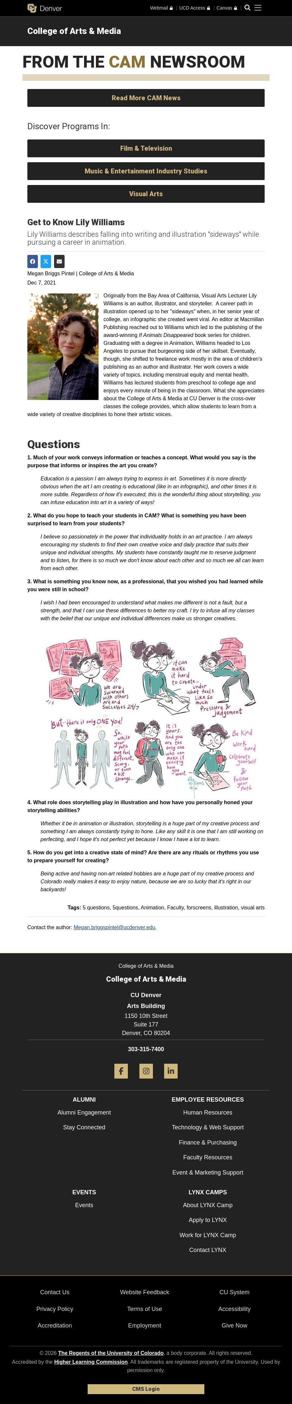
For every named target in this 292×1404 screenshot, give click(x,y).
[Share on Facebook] (32, 261)
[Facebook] (121, 1081)
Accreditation (55, 1325)
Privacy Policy (54, 1309)
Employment (144, 1325)
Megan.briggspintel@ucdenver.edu (115, 927)
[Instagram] (146, 1081)
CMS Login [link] (146, 1389)
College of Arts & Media (74, 31)
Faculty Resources (207, 1157)
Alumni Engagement (84, 1112)
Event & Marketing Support (207, 1172)
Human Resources (207, 1112)
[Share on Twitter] (46, 261)
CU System (234, 1292)
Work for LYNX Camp (208, 1235)
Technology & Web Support (208, 1127)
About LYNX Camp (208, 1205)
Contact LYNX (207, 1250)
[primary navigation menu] (258, 8)
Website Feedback (144, 1292)
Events (84, 1205)
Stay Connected (84, 1127)
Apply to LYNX (208, 1220)
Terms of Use (144, 1309)
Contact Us (55, 1292)
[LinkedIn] (171, 1081)
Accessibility (234, 1309)
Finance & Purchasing (208, 1142)
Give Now (234, 1325)
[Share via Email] (59, 261)
